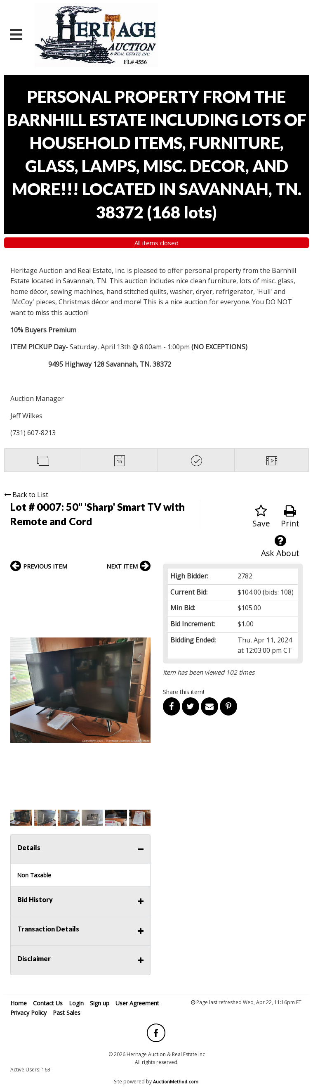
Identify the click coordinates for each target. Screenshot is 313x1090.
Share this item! (183, 692)
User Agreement (137, 1003)
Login (76, 1003)
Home (18, 1003)
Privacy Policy (28, 1013)
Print (290, 517)
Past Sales (66, 1013)
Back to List (26, 494)
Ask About (280, 546)
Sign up (99, 1003)
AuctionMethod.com (175, 1081)
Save (261, 517)
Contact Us (48, 1003)
